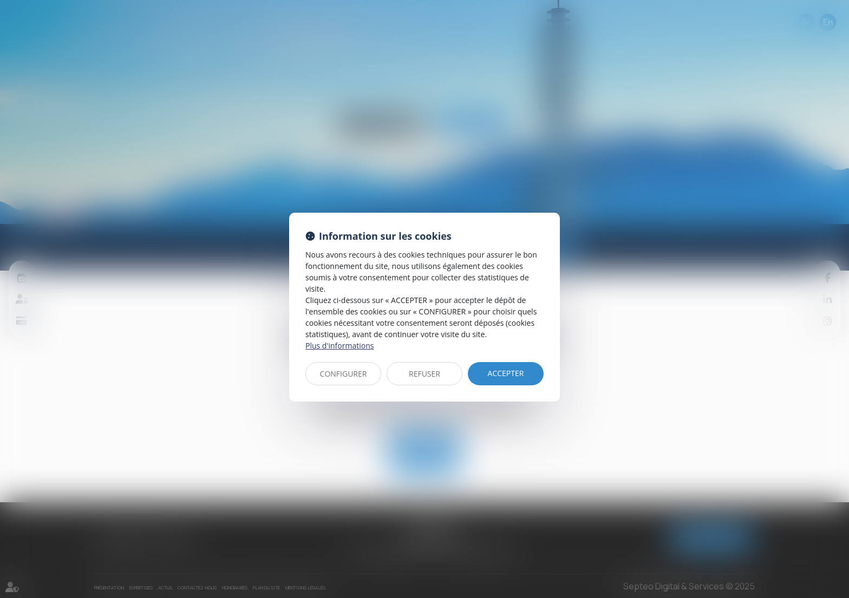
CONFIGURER (343, 374)
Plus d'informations (339, 345)
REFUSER (424, 374)
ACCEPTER (506, 373)
